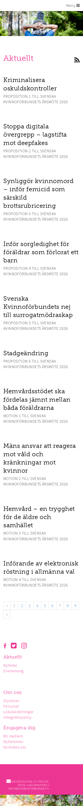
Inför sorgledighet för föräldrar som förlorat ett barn (41, 252)
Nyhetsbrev (13, 741)
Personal (11, 706)
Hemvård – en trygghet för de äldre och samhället (39, 517)
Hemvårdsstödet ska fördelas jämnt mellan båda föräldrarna (37, 399)
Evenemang (13, 670)
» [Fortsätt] (7, 614)
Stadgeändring (25, 353)
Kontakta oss (14, 747)
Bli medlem (13, 736)
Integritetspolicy (17, 717)
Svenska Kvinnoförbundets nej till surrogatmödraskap (38, 307)
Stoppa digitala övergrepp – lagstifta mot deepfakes (35, 134)
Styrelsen (11, 700)
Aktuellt (12, 657)
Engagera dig (19, 728)
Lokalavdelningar (18, 711)
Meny (73, 5)
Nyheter (10, 665)
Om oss (12, 692)
